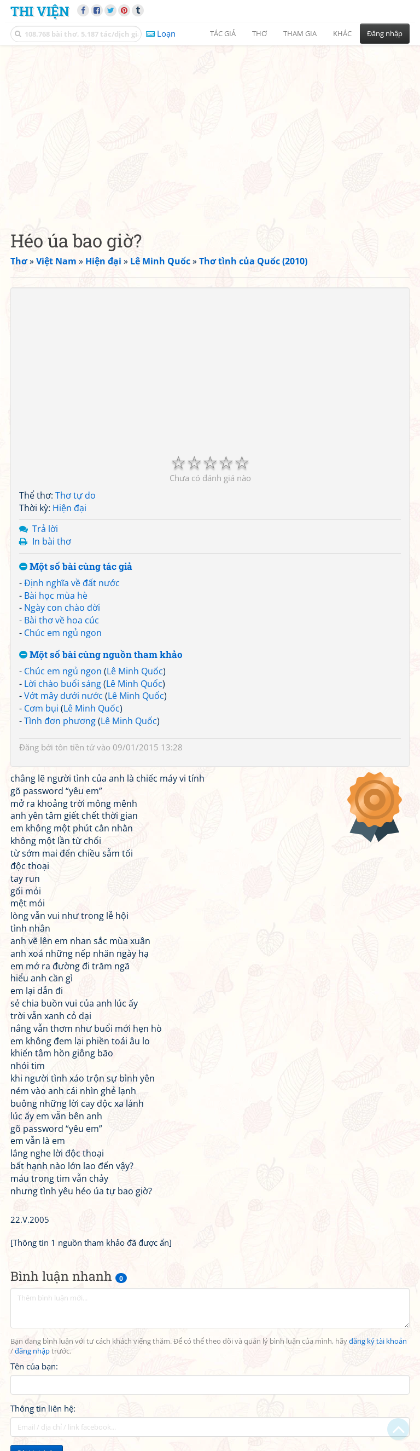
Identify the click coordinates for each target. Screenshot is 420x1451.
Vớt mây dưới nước (63, 696)
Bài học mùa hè (56, 595)
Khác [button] (342, 33)
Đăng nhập (384, 33)
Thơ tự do (75, 495)
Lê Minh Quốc (135, 671)
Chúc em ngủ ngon (63, 633)
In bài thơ (51, 541)
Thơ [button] (259, 33)
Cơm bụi (41, 708)
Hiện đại (69, 508)
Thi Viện (39, 10)
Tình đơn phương (60, 721)
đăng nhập (32, 1351)
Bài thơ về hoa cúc (61, 620)
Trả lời (45, 529)
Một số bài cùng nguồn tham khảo (101, 655)
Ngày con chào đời (62, 608)
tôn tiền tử (75, 747)
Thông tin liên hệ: (42, 1408)
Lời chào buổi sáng (62, 684)
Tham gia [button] (300, 33)
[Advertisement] (210, 128)
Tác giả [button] (223, 33)
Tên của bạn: (34, 1366)
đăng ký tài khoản (378, 1341)
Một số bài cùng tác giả (75, 567)
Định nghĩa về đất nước (72, 583)
